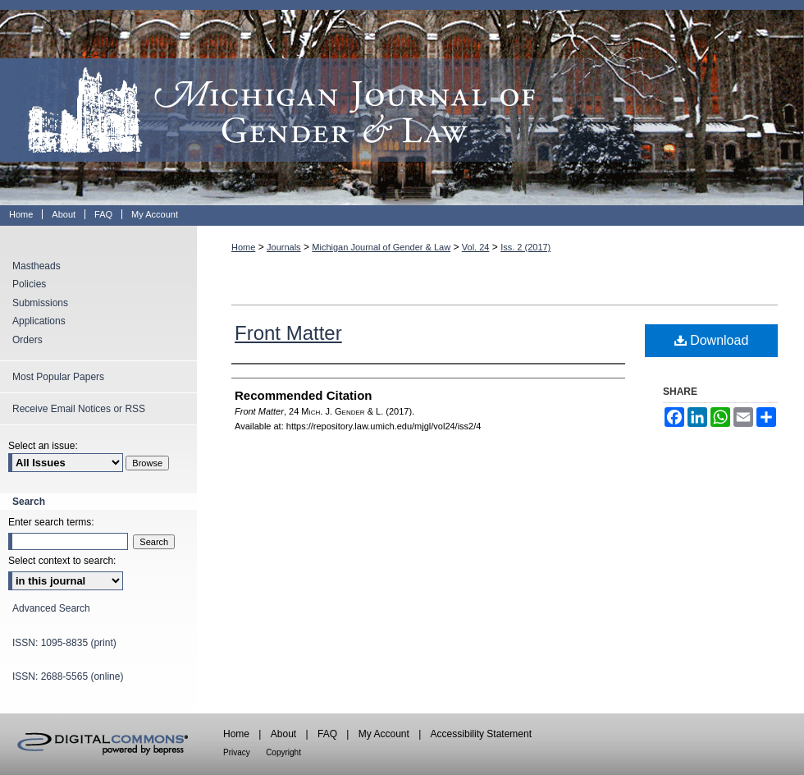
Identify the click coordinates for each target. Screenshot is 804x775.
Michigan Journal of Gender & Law (402, 102)
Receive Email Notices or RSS (78, 409)
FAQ (327, 734)
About (283, 734)
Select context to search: (62, 560)
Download (711, 340)
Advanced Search (51, 608)
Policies (29, 284)
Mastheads (36, 266)
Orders (27, 340)
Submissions (40, 303)
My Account (384, 734)
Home (243, 247)
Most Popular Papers (58, 377)
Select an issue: (43, 446)
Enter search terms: (51, 522)
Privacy (236, 752)
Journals (284, 247)
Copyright (283, 752)
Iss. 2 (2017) (525, 247)
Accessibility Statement (481, 734)
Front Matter (288, 333)
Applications (39, 321)
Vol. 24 (476, 247)
